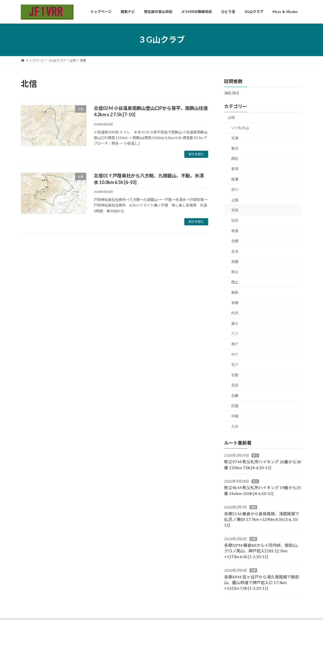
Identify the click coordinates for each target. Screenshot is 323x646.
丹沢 (234, 313)
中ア (234, 354)
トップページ (35, 623)
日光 (234, 220)
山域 (231, 117)
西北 (234, 158)
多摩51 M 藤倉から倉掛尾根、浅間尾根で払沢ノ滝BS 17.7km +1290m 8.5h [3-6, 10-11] (261, 519)
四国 (234, 405)
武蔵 (234, 261)
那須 (234, 168)
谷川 (234, 189)
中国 (234, 416)
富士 (234, 323)
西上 (234, 282)
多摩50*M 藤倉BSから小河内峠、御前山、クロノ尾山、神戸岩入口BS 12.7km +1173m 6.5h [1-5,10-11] (262, 551)
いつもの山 (240, 127)
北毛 (234, 251)
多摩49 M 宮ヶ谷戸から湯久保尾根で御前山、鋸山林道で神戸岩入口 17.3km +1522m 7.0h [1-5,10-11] (261, 582)
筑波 (234, 230)
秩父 (234, 271)
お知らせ (116, 623)
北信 (234, 210)
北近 (234, 385)
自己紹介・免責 (64, 623)
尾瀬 (234, 179)
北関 (234, 241)
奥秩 (234, 292)
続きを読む (196, 154)
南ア (234, 344)
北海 (234, 138)
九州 (234, 426)
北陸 (234, 374)
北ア (234, 364)
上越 (234, 199)
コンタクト (92, 623)
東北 (234, 148)
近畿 (234, 395)
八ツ (234, 333)
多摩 (234, 302)
